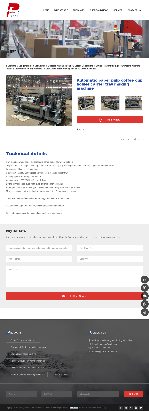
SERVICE (117, 10)
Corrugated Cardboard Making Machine (53, 66)
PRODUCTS (78, 10)
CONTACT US (134, 10)
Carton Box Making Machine (88, 66)
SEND (135, 394)
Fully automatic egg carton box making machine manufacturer (34, 213)
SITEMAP (83, 408)
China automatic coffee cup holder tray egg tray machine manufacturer (38, 198)
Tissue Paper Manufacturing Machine (24, 69)
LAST (122, 139)
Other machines (88, 69)
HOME (46, 10)
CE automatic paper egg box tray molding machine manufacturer (35, 206)
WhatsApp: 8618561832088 (104, 351)
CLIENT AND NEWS (98, 10)
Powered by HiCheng (97, 408)
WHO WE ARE (61, 10)
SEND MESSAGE (78, 296)
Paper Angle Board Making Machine (61, 69)
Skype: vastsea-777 (101, 348)
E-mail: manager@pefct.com (105, 344)
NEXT (140, 139)
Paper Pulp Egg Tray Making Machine (122, 66)
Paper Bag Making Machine (19, 66)
